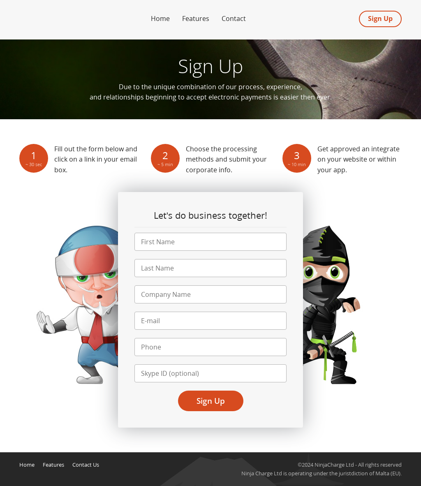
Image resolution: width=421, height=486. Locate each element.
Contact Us (85, 464)
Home (160, 18)
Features (195, 18)
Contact (234, 18)
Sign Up (380, 18)
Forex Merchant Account (58, 16)
